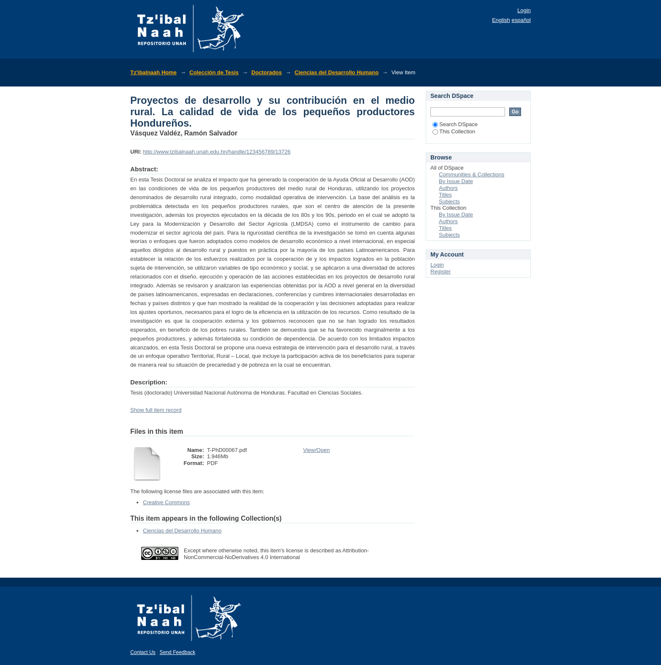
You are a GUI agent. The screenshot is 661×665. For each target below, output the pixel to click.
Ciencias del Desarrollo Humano (337, 72)
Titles (445, 195)
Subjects (449, 201)
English (501, 20)
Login (524, 10)
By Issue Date (456, 181)
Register (440, 271)
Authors (448, 188)
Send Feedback (178, 652)
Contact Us (143, 652)
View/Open (316, 450)
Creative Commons (166, 502)
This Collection (454, 131)
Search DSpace (455, 124)
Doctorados (266, 72)
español (521, 20)
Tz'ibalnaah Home (153, 72)
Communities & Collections (471, 174)
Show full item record (155, 410)
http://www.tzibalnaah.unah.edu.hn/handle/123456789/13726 (216, 152)
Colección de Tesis (214, 72)
